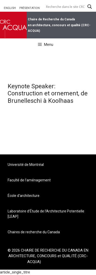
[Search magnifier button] (89, 6)
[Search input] (65, 6)
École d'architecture (23, 196)
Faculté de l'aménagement (29, 180)
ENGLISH (10, 8)
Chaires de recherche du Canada (34, 232)
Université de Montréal (26, 165)
